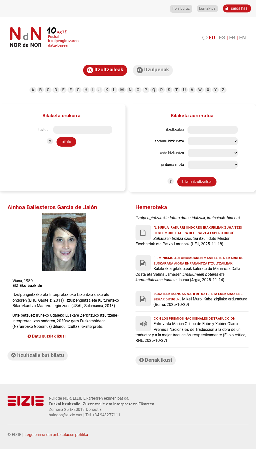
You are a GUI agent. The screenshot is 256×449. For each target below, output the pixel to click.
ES (222, 38)
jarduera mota (172, 165)
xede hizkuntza (172, 153)
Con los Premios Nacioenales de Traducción (195, 318)
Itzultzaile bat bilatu (37, 355)
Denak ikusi (155, 360)
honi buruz (181, 8)
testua (43, 130)
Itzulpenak (153, 70)
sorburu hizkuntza (169, 141)
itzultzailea (175, 130)
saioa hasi (237, 8)
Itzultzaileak (105, 70)
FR (232, 38)
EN (242, 38)
